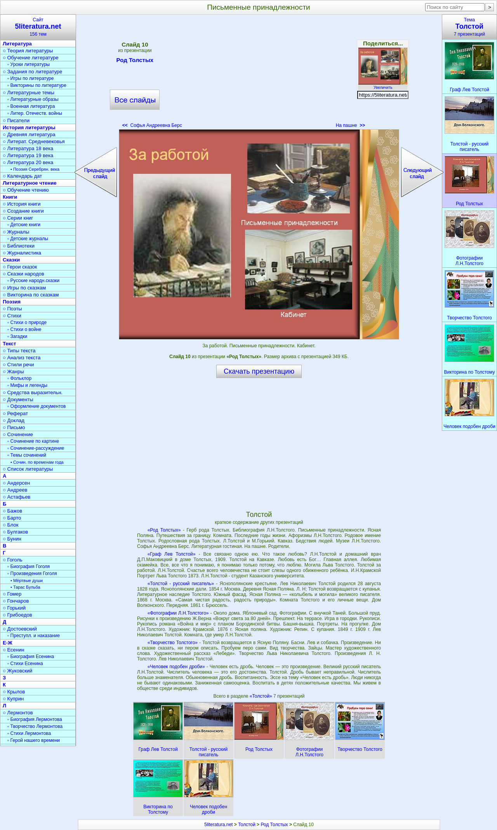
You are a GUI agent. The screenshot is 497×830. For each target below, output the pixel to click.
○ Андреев (15, 490)
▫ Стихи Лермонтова (29, 733)
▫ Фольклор (19, 378)
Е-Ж (7, 643)
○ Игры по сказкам (24, 288)
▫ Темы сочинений (26, 455)
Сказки (11, 260)
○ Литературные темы (28, 92)
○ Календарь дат (22, 176)
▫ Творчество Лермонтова (35, 726)
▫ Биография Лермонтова (34, 719)
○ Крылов (14, 692)
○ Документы (18, 399)
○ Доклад (13, 420)
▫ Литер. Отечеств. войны (34, 113)
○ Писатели (16, 120)
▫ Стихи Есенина (25, 663)
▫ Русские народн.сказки (33, 280)
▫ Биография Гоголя (28, 566)
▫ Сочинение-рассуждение (35, 448)
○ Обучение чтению (26, 190)
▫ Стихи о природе (27, 322)
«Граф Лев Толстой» (172, 554)
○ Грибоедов (17, 615)
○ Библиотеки (19, 246)
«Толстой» (261, 696)
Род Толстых (134, 61)
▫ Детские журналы (27, 238)
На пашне (350, 125)
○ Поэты (12, 309)
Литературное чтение (29, 183)
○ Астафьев (16, 497)
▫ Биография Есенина (30, 656)
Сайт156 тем (38, 27)
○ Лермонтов (18, 713)
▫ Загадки (17, 336)
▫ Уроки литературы (28, 64)
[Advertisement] (259, 73)
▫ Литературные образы (33, 99)
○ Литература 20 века (28, 162)
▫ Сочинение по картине (33, 441)
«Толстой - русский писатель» (181, 583)
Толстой (246, 824)
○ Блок (11, 525)
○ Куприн (13, 699)
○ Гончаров (16, 601)
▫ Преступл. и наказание (33, 635)
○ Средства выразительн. (33, 392)
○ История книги (22, 204)
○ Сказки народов (23, 274)
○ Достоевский (20, 629)
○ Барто (12, 518)
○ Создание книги (23, 211)
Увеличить (382, 85)
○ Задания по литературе (32, 72)
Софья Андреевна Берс (152, 125)
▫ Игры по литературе (30, 78)
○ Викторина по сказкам (31, 295)
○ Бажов (12, 511)
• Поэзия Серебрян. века (34, 169)
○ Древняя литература (29, 134)
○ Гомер (12, 594)
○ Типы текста (19, 350)
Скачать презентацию (259, 371)
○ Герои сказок (20, 267)
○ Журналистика (22, 253)
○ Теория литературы (28, 51)
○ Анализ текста (21, 357)
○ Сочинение (18, 434)
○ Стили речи (18, 364)
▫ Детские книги (23, 224)
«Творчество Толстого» (173, 642)
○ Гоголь (13, 560)
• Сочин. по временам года (37, 462)
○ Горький (14, 608)
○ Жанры (13, 371)
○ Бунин (12, 539)
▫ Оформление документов (36, 406)
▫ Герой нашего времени (33, 740)
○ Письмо (14, 427)
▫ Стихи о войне (24, 329)
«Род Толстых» (164, 530)
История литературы (29, 127)
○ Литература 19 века (28, 155)
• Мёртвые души (26, 580)
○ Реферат (15, 413)
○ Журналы (16, 232)
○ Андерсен (16, 483)
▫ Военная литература (31, 106)
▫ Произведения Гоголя (32, 573)
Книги (10, 197)
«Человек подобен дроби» (176, 666)
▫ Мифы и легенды (27, 385)
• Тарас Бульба (25, 587)
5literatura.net (218, 824)
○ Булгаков (15, 532)
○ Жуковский (17, 671)
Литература (17, 44)
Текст (9, 344)
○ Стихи (12, 316)
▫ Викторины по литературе (36, 85)
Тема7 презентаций (469, 27)
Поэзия (12, 302)
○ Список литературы (28, 469)
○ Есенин (13, 650)
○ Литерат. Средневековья (34, 141)
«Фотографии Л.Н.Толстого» (178, 613)
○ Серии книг (18, 218)
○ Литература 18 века (28, 148)
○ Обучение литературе (31, 58)
